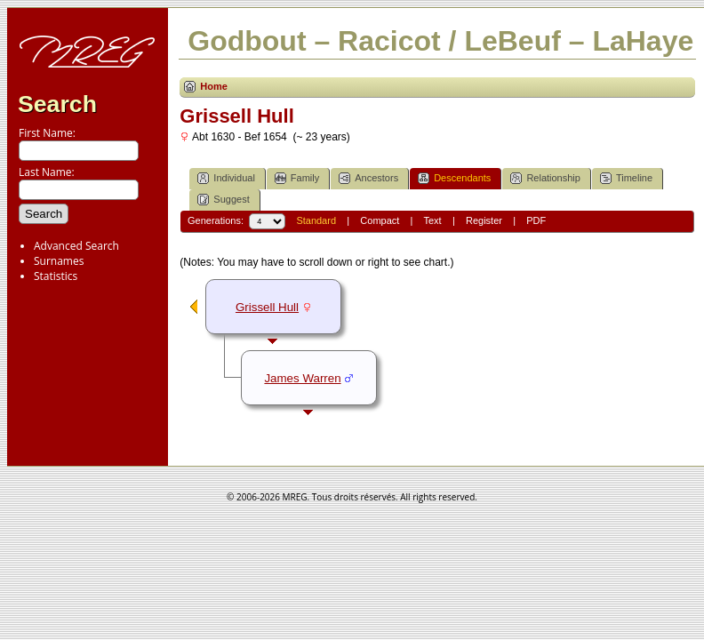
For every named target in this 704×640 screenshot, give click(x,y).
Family (297, 178)
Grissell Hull (267, 307)
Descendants (454, 178)
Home (214, 86)
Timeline (626, 178)
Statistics (55, 276)
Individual (225, 178)
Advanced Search (76, 245)
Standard (316, 220)
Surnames (59, 260)
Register (484, 220)
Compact (379, 220)
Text (432, 220)
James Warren (302, 378)
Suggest (223, 199)
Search (57, 104)
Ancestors (368, 178)
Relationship (545, 178)
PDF (536, 220)
